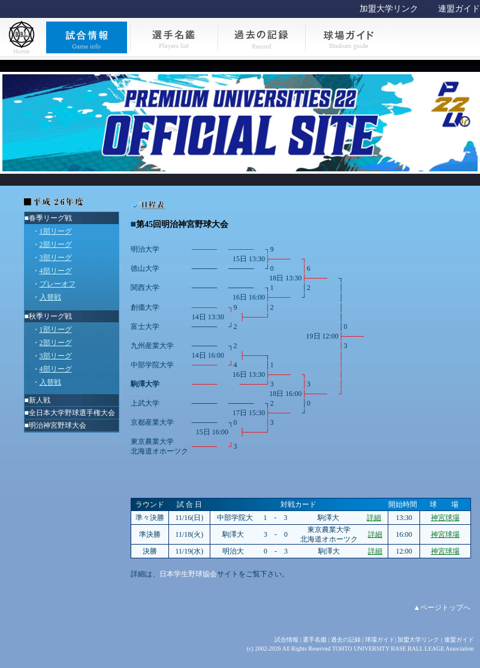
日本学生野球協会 (188, 574)
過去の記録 (346, 639)
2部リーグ (56, 244)
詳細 (374, 517)
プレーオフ (58, 284)
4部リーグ (56, 271)
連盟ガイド (459, 8)
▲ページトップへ (442, 607)
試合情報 (286, 639)
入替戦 (50, 297)
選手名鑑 (315, 639)
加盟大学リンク (389, 8)
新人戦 (39, 400)
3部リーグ (56, 257)
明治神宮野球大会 (57, 425)
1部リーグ (56, 231)
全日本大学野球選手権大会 (72, 413)
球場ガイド (380, 639)
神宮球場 (445, 517)
